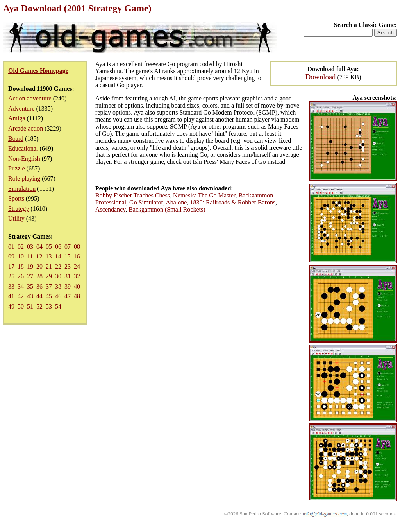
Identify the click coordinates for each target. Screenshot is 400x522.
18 (21, 266)
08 (77, 246)
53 (49, 306)
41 (11, 296)
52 (39, 306)
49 (11, 306)
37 (49, 286)
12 (39, 256)
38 (58, 286)
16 (76, 256)
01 (11, 246)
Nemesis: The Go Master (204, 195)
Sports (16, 198)
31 (67, 276)
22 (58, 266)
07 (67, 246)
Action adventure (30, 98)
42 (21, 296)
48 (77, 296)
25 (11, 276)
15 (67, 256)
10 (21, 256)
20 (39, 266)
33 (11, 286)
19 (30, 266)
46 (58, 296)
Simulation (22, 188)
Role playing (24, 178)
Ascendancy (110, 209)
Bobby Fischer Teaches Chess (132, 195)
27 (30, 276)
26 (21, 276)
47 (67, 296)
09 (11, 256)
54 (58, 306)
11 (30, 256)
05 (49, 246)
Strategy (18, 208)
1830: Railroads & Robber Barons (232, 202)
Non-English (24, 158)
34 (21, 286)
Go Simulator (146, 202)
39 (67, 286)
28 (39, 276)
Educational (23, 148)
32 (77, 276)
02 (21, 246)
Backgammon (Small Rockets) (167, 209)
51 (30, 306)
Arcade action (25, 128)
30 (58, 276)
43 (30, 296)
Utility (16, 218)
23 (67, 266)
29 (49, 276)
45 (49, 296)
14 (58, 256)
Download (320, 77)
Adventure (21, 108)
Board (15, 138)
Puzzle (16, 168)
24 (77, 266)
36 (39, 286)
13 (48, 256)
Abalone (176, 202)
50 (21, 306)
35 (30, 286)
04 (39, 246)
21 (49, 266)
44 (39, 296)
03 (30, 246)
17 (11, 266)
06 (58, 246)
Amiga (16, 118)
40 (77, 286)
